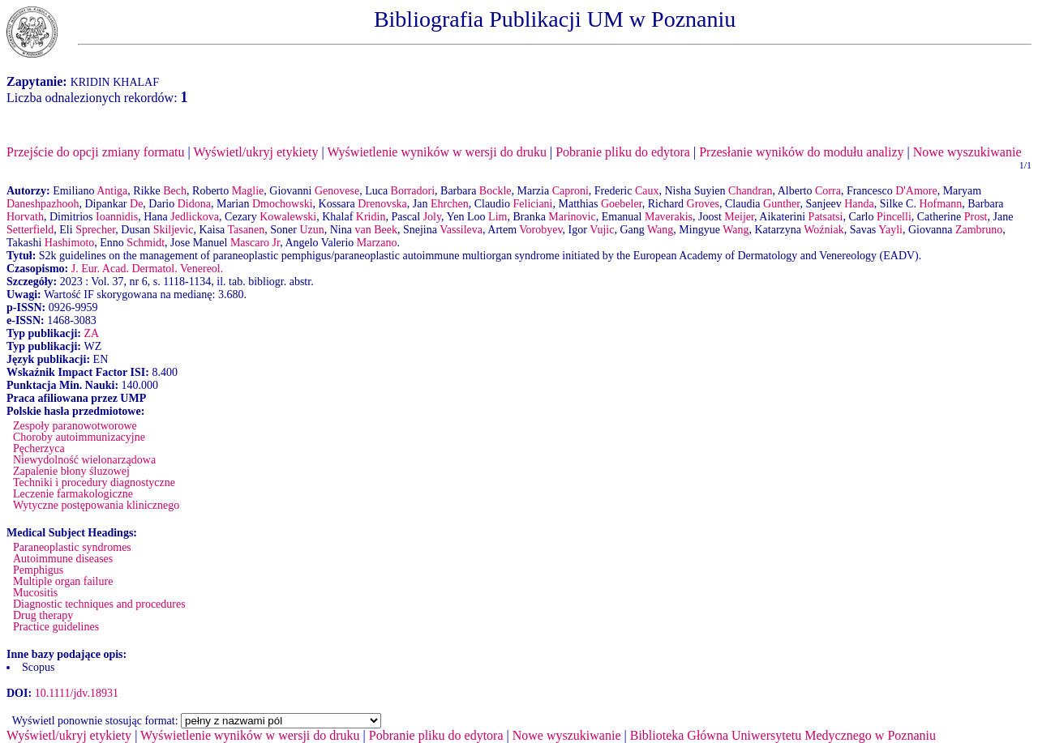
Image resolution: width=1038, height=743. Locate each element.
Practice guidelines (56, 627)
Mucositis (35, 593)
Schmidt (146, 243)
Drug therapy (43, 615)
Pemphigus (38, 570)
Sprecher (95, 230)
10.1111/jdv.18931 (76, 693)
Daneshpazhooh (42, 204)
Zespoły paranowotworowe (75, 426)
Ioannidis (117, 217)
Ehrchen (450, 204)
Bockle (495, 191)
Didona (194, 204)
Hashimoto (69, 243)
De (136, 204)
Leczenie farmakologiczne (73, 494)
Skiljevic (173, 230)
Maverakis (669, 217)
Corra (828, 191)
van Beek (375, 230)
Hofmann (940, 204)
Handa (859, 204)
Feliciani (533, 204)
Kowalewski (288, 217)
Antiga (112, 191)
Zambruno (978, 230)
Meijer (739, 217)
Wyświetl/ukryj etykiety (255, 152)
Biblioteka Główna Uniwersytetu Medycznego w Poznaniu (783, 735)
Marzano (377, 243)
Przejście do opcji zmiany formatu (95, 152)
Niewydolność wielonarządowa (84, 460)
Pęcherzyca (39, 448)
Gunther (781, 204)
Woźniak (823, 230)
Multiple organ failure (63, 581)
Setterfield (30, 230)
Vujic (602, 230)
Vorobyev (540, 230)
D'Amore (916, 191)
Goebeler (621, 204)
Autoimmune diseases (63, 559)
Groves (703, 204)
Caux (647, 191)
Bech (175, 191)
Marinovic (571, 217)
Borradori (413, 191)
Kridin (371, 217)
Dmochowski (282, 204)
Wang (660, 230)
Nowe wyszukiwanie (967, 152)
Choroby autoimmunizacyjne (79, 437)
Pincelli (894, 217)
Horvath (25, 217)
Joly (432, 217)
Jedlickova (194, 217)
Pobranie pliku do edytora (622, 152)
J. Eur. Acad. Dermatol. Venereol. (147, 269)
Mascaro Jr (255, 243)
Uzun (311, 230)
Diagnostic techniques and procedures (99, 604)
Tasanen (246, 230)
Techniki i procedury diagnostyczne (94, 482)
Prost (976, 217)
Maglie (248, 191)
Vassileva (461, 230)
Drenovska (382, 204)
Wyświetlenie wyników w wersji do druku (437, 152)
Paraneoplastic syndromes (72, 547)
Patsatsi (826, 217)
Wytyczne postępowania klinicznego (96, 505)
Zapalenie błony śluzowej (71, 471)
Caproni (570, 191)
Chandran (750, 191)
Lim (497, 217)
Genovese (337, 191)
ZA (91, 333)
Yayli (890, 230)
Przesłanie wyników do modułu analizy (801, 152)
